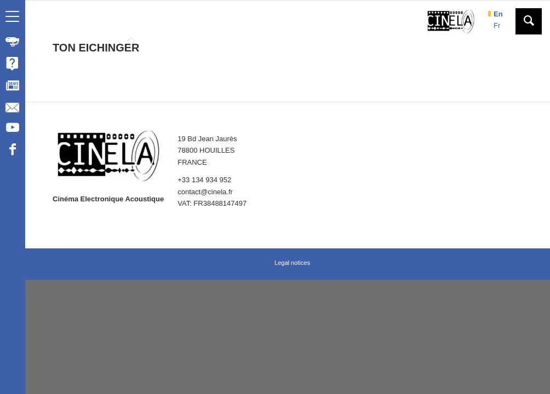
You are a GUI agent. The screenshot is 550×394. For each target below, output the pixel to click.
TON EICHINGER (96, 48)
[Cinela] (451, 21)
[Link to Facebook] (12, 151)
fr (497, 25)
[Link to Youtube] (12, 129)
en (498, 14)
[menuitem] (12, 42)
